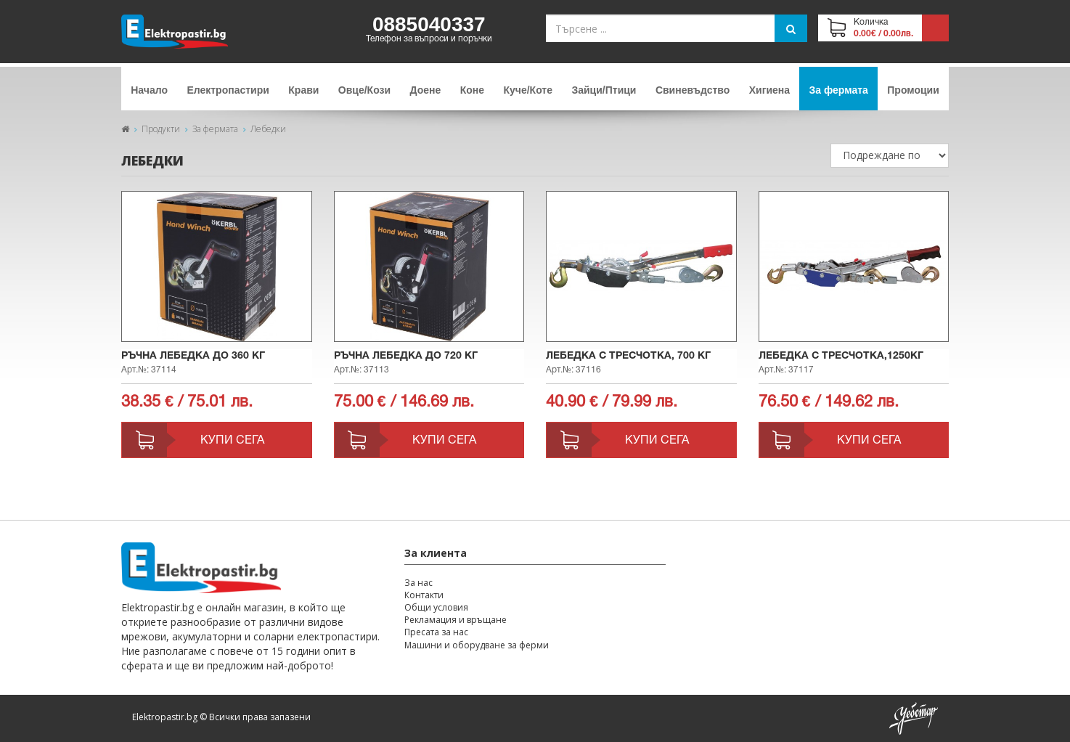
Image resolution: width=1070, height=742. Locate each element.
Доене (425, 90)
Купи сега (232, 441)
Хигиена (769, 90)
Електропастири (228, 90)
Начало (149, 90)
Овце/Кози (364, 90)
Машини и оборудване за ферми (476, 645)
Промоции (913, 90)
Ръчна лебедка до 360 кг (193, 356)
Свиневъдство (693, 90)
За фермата (838, 90)
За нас (418, 582)
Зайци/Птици (603, 90)
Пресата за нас (436, 632)
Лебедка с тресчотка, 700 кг (628, 356)
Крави (303, 90)
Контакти (424, 595)
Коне (472, 90)
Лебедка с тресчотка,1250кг (841, 356)
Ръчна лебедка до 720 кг (406, 356)
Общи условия (436, 607)
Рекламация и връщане (455, 619)
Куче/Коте (527, 90)
